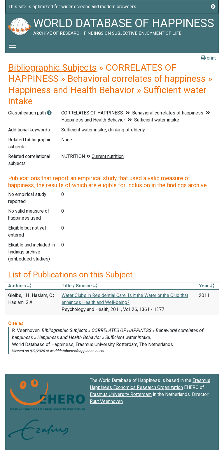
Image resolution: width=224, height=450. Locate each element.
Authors (19, 286)
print (208, 58)
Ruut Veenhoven (106, 401)
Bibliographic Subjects (52, 67)
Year (206, 286)
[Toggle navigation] (12, 45)
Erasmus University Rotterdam (121, 394)
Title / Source (79, 286)
